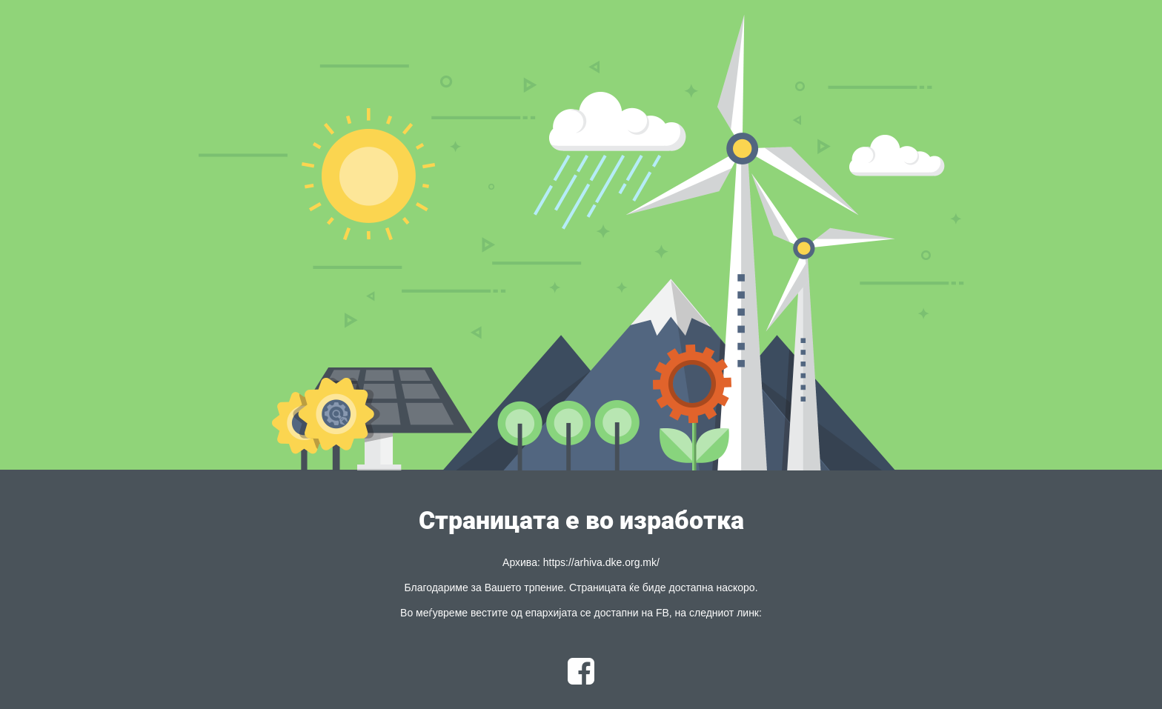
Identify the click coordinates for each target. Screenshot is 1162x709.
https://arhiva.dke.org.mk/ (601, 562)
